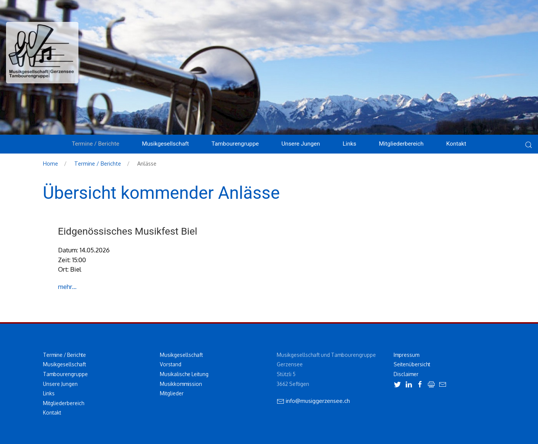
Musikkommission (181, 384)
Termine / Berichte (97, 163)
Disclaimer (406, 374)
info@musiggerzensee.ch (313, 400)
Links (349, 143)
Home (50, 163)
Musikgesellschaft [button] (165, 143)
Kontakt (456, 143)
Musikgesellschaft (64, 364)
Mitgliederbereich (401, 143)
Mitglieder (172, 393)
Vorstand (170, 364)
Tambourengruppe (65, 374)
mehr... (67, 286)
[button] (528, 150)
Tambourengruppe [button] (235, 143)
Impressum (406, 355)
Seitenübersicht (412, 364)
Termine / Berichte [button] (96, 143)
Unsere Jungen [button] (300, 143)
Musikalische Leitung (184, 374)
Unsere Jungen (60, 384)
